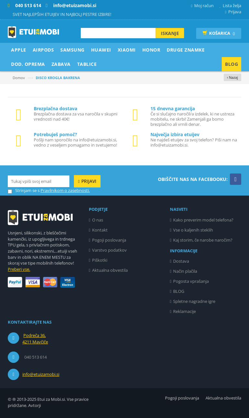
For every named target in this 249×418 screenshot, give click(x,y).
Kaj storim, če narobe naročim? (202, 240)
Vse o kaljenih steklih (193, 230)
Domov (19, 77)
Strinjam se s (24, 190)
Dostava (181, 261)
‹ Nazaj (232, 77)
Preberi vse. (19, 269)
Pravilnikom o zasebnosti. (65, 190)
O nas (97, 220)
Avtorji (34, 405)
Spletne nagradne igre (194, 301)
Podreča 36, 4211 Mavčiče (35, 338)
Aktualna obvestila (110, 270)
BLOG (178, 291)
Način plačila (185, 271)
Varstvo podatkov (109, 250)
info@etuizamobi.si (40, 374)
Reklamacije (184, 311)
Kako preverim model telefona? (203, 220)
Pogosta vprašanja (191, 281)
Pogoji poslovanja (109, 240)
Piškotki (99, 260)
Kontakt (100, 230)
